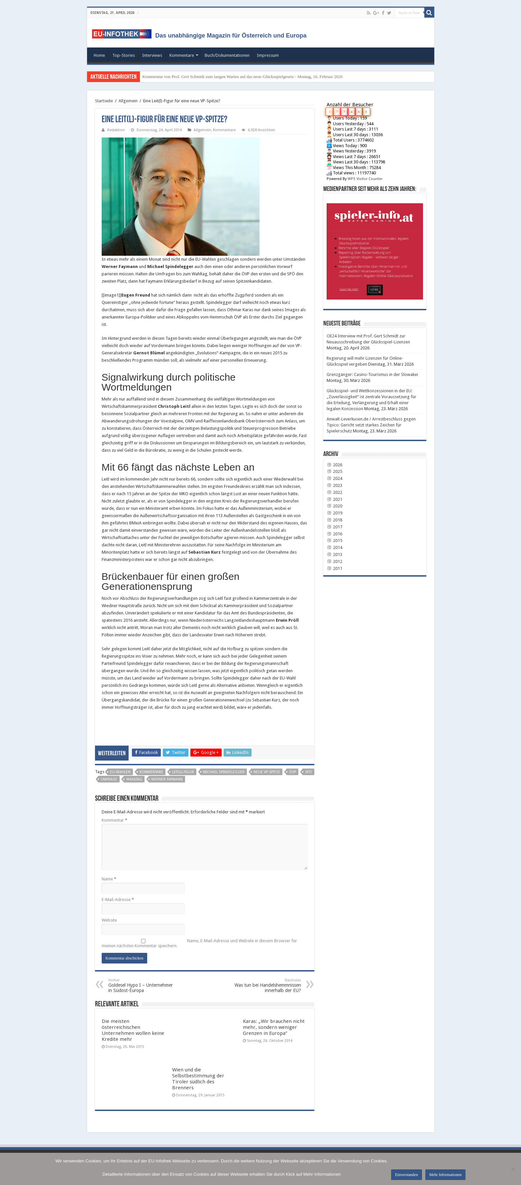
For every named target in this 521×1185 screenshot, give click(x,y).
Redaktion (116, 130)
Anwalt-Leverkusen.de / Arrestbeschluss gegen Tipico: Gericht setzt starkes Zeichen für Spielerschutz (371, 424)
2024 (335, 478)
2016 (335, 533)
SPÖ (308, 772)
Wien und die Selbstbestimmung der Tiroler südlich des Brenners (198, 1079)
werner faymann (167, 779)
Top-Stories (123, 55)
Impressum (268, 55)
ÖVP (292, 772)
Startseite (104, 100)
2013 (335, 554)
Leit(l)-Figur (183, 772)
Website (109, 920)
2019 (335, 512)
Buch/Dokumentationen (227, 55)
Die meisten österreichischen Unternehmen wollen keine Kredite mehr (133, 1030)
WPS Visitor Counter (365, 179)
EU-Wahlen (120, 772)
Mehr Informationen (445, 1174)
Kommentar (114, 820)
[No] (512, 1169)
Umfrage (109, 779)
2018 (335, 519)
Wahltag (134, 779)
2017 (335, 526)
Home (99, 55)
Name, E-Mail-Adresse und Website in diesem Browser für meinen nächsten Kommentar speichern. (199, 943)
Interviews (152, 55)
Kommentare (181, 55)
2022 (335, 492)
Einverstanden (406, 1174)
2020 (335, 505)
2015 (335, 540)
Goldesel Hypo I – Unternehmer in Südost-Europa (142, 985)
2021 (335, 499)
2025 (335, 471)
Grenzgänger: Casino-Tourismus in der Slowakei (372, 374)
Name (109, 878)
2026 (335, 464)
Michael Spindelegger (224, 772)
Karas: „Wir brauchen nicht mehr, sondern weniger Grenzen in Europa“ (274, 1027)
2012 (335, 561)
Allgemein (128, 100)
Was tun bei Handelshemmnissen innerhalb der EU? (267, 985)
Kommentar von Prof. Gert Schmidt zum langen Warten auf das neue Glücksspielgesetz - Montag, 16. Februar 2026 (243, 76)
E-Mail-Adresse (118, 899)
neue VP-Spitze (267, 772)
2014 (335, 547)
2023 (335, 485)
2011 (335, 568)
